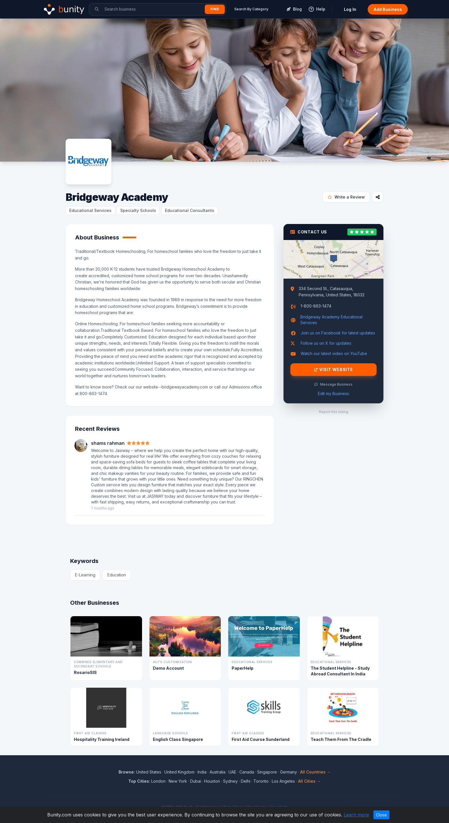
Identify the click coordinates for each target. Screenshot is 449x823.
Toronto (261, 781)
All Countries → (315, 772)
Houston (212, 781)
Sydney (230, 781)
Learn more (356, 815)
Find (214, 9)
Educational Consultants (189, 210)
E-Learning (85, 574)
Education (116, 574)
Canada (246, 772)
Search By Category (251, 9)
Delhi (245, 781)
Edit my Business (333, 393)
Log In (350, 9)
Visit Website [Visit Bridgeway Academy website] (333, 369)
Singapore (267, 772)
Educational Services (90, 210)
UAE (232, 772)
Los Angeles (283, 781)
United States (148, 772)
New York (178, 781)
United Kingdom (179, 772)
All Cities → (309, 781)
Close (381, 814)
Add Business (387, 9)
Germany (288, 772)
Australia (217, 772)
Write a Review (346, 197)
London (158, 781)
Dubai (195, 781)
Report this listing (333, 412)
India (202, 772)
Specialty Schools (138, 210)
